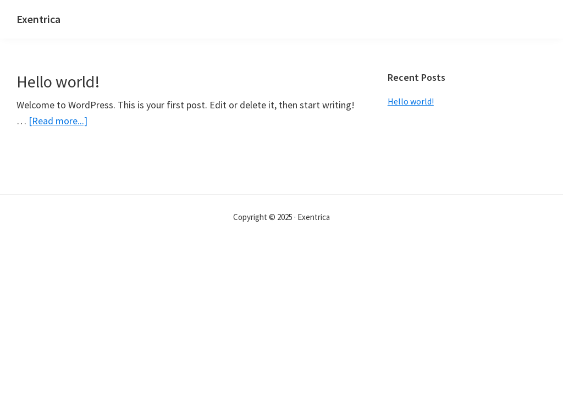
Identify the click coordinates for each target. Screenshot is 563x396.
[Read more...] (58, 121)
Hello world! (58, 81)
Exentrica (38, 19)
